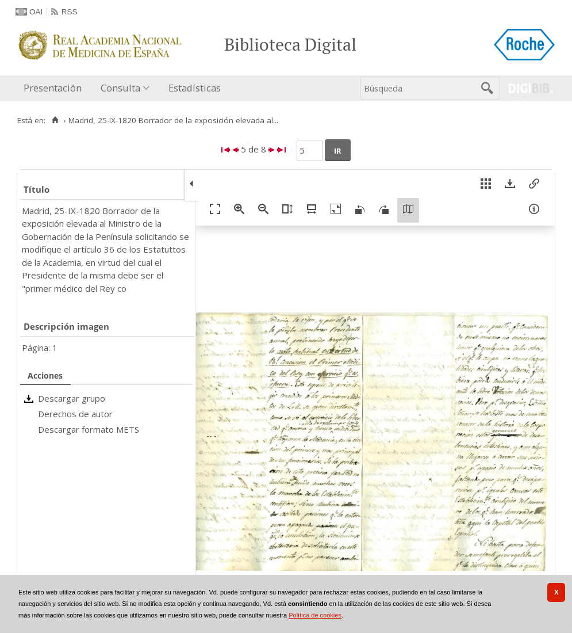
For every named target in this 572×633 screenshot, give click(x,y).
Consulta (120, 87)
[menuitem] (55, 88)
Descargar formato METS (88, 429)
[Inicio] (55, 120)
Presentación (53, 87)
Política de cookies (315, 615)
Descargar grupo (71, 398)
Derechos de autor (75, 414)
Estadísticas (194, 87)
